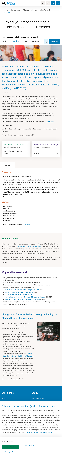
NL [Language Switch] (43, 3)
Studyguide (26, 224)
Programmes (15, 10)
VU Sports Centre (7, 405)
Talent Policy (50, 122)
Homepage (5, 398)
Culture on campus (8, 402)
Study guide (35, 402)
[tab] (7, 165)
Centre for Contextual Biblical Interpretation (19, 292)
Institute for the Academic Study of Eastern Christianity (22, 299)
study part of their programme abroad (30, 246)
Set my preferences (54, 450)
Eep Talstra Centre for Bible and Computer (18, 294)
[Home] (2, 10)
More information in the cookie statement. (39, 438)
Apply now (54, 41)
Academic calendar (38, 398)
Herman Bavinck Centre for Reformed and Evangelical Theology (25, 297)
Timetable (35, 405)
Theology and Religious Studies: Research (36, 10)
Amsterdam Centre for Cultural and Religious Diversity (22, 290)
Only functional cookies (42, 450)
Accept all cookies (30, 451)
